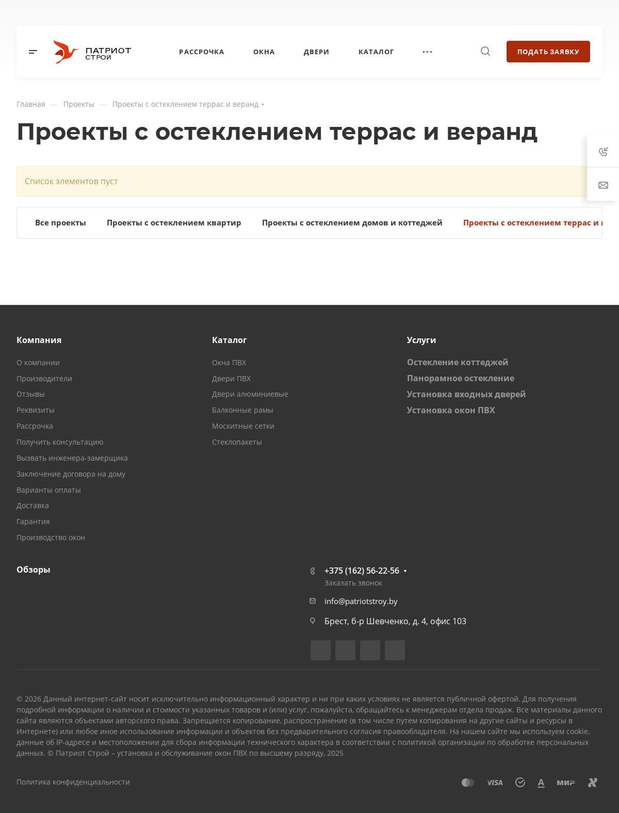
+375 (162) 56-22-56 (361, 570)
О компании (38, 362)
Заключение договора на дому (71, 474)
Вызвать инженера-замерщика (72, 458)
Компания (39, 340)
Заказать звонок (353, 583)
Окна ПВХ (229, 362)
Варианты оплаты (49, 490)
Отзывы (31, 394)
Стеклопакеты (237, 442)
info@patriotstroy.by (361, 601)
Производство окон (51, 537)
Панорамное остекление (460, 378)
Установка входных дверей (466, 394)
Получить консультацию (60, 442)
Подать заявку (548, 51)
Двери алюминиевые (250, 394)
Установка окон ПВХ (451, 410)
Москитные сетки (243, 426)
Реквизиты (36, 410)
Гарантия (33, 521)
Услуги (421, 340)
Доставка (33, 505)
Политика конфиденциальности (73, 782)
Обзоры (34, 569)
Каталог (229, 340)
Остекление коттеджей (458, 362)
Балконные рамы (242, 410)
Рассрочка (35, 426)
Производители (44, 378)
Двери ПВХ (231, 378)
